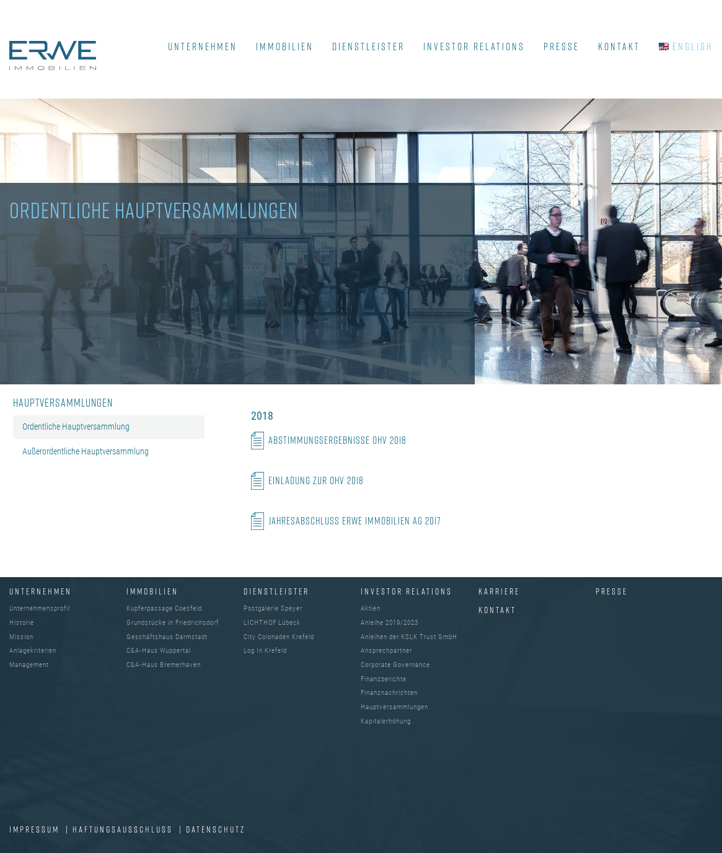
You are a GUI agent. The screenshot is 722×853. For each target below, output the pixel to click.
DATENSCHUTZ (215, 829)
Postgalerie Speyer (273, 608)
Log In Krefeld (265, 651)
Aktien (371, 608)
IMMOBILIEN (285, 46)
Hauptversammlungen (394, 707)
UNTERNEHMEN (202, 46)
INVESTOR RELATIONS (474, 46)
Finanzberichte (384, 679)
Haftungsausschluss (124, 829)
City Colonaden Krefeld (279, 637)
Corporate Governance (395, 665)
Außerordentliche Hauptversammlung (85, 451)
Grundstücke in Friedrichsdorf (172, 623)
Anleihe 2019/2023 (389, 623)
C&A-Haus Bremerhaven (163, 665)
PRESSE (561, 46)
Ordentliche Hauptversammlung (76, 426)
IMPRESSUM (36, 829)
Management (29, 665)
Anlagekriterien (32, 651)
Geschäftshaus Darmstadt (167, 637)
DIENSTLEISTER (368, 46)
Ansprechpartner (386, 651)
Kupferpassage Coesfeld (164, 608)
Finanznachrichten (389, 693)
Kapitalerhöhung (386, 721)
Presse (612, 591)
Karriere (499, 591)
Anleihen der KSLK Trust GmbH (409, 637)
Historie (21, 623)
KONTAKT (619, 46)
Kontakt (497, 609)
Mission (21, 637)
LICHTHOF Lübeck (272, 623)
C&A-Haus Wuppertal (158, 651)
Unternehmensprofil (39, 608)
